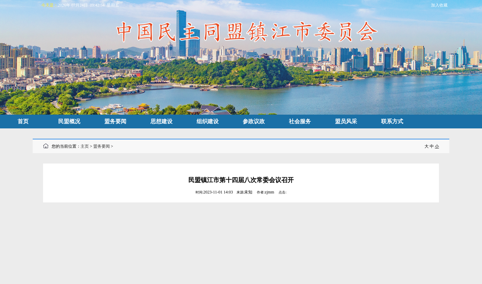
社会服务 (300, 121)
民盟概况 (69, 121)
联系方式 (392, 121)
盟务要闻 (115, 121)
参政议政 (254, 121)
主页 (85, 146)
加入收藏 (439, 5)
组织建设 (208, 121)
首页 (23, 121)
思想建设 (161, 121)
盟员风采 (346, 121)
